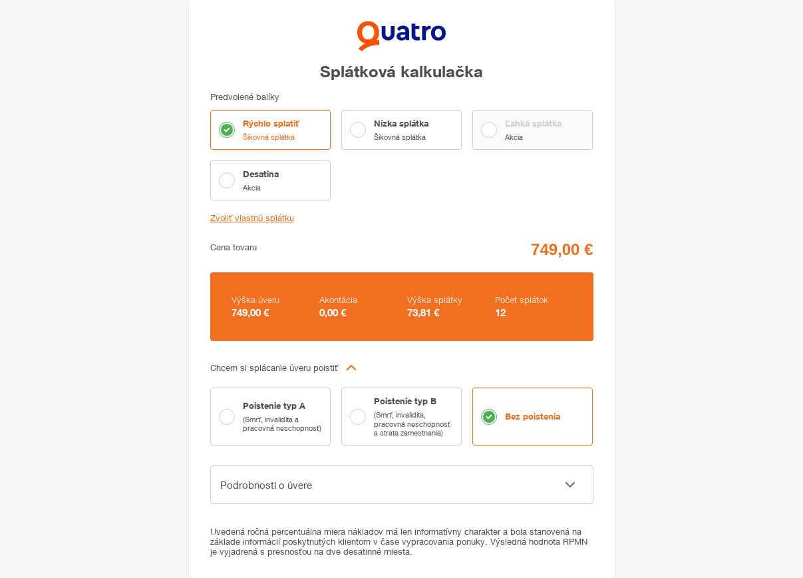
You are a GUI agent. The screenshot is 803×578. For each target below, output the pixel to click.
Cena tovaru (233, 247)
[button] (401, 367)
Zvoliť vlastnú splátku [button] (252, 218)
